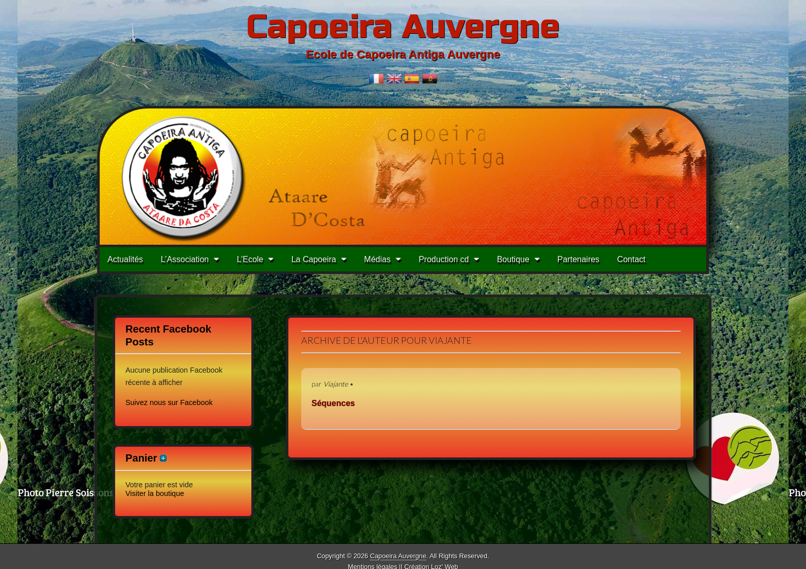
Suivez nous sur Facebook (169, 402)
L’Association (185, 259)
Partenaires (578, 259)
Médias (377, 259)
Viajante (335, 384)
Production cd (443, 259)
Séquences (333, 403)
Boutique (513, 259)
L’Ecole (250, 259)
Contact (631, 259)
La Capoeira (313, 259)
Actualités (125, 259)
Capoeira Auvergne (403, 27)
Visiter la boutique (154, 493)
